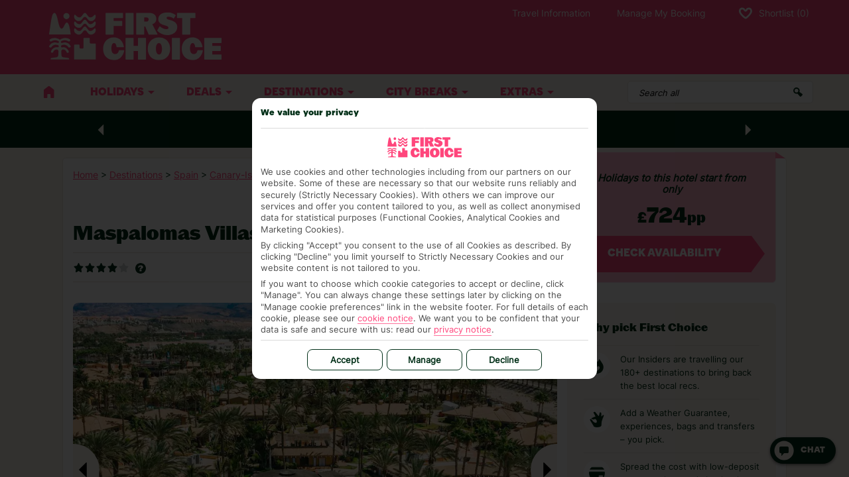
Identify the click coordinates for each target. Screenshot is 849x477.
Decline (504, 359)
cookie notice (385, 318)
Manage (424, 359)
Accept (344, 359)
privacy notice (462, 329)
